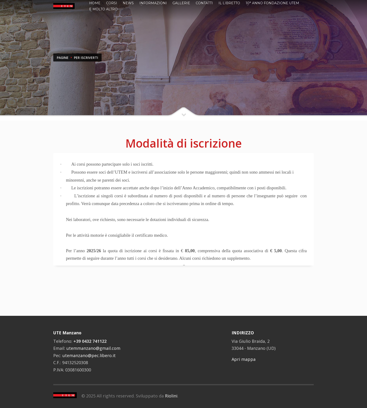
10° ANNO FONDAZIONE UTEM (272, 3)
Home (94, 3)
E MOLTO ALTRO (103, 9)
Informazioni (153, 3)
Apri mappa (244, 359)
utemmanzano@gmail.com (93, 348)
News (128, 3)
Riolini (171, 396)
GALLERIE (181, 3)
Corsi (111, 3)
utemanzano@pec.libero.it (89, 355)
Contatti (204, 3)
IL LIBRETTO (229, 3)
